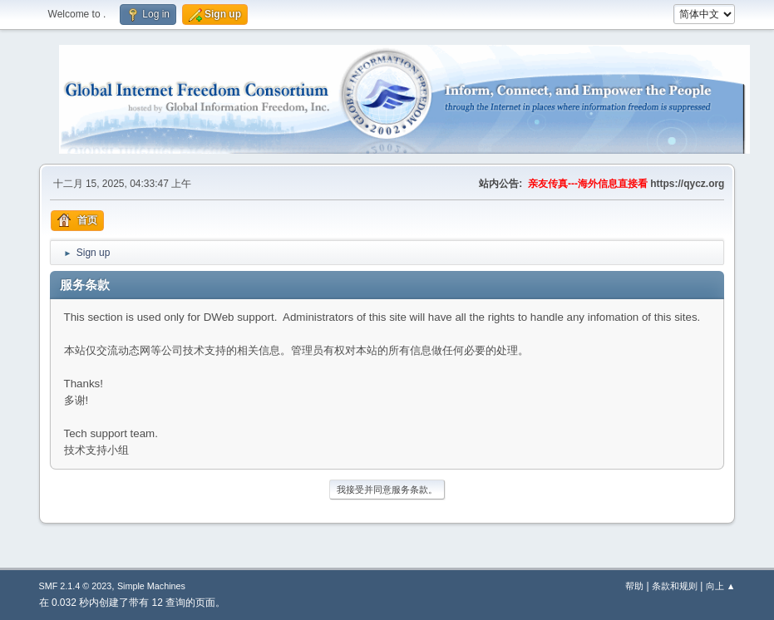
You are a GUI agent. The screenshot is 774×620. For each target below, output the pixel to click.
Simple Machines (151, 586)
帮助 (634, 586)
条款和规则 (675, 586)
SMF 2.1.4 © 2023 (75, 586)
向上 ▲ (721, 586)
